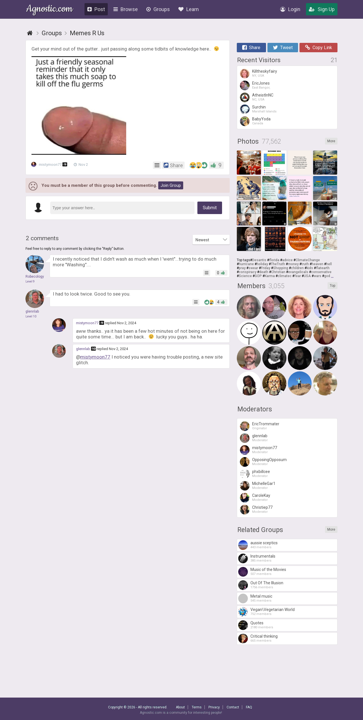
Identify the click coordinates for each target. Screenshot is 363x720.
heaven (317, 264)
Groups (158, 9)
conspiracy (247, 272)
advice (287, 260)
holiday (262, 264)
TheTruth (278, 264)
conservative (321, 272)
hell (329, 264)
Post (96, 9)
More (331, 141)
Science (245, 276)
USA (307, 276)
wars (317, 276)
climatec (285, 276)
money (293, 264)
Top (332, 286)
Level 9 (30, 281)
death (263, 272)
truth (305, 264)
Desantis (259, 260)
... (332, 276)
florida (274, 260)
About (180, 707)
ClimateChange (308, 260)
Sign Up (322, 9)
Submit (210, 207)
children (297, 268)
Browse (125, 9)
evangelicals (298, 272)
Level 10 (31, 316)
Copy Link (318, 47)
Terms (197, 707)
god (327, 276)
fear (297, 276)
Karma (270, 276)
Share (251, 47)
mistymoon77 (51, 164)
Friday (265, 268)
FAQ (249, 707)
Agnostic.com (49, 9)
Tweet (283, 47)
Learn (188, 9)
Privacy (214, 707)
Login (290, 9)
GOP (258, 276)
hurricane (246, 264)
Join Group (171, 185)
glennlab (83, 349)
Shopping (280, 268)
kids (310, 268)
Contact (233, 707)
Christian (278, 272)
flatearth (323, 268)
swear (253, 268)
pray (242, 268)
